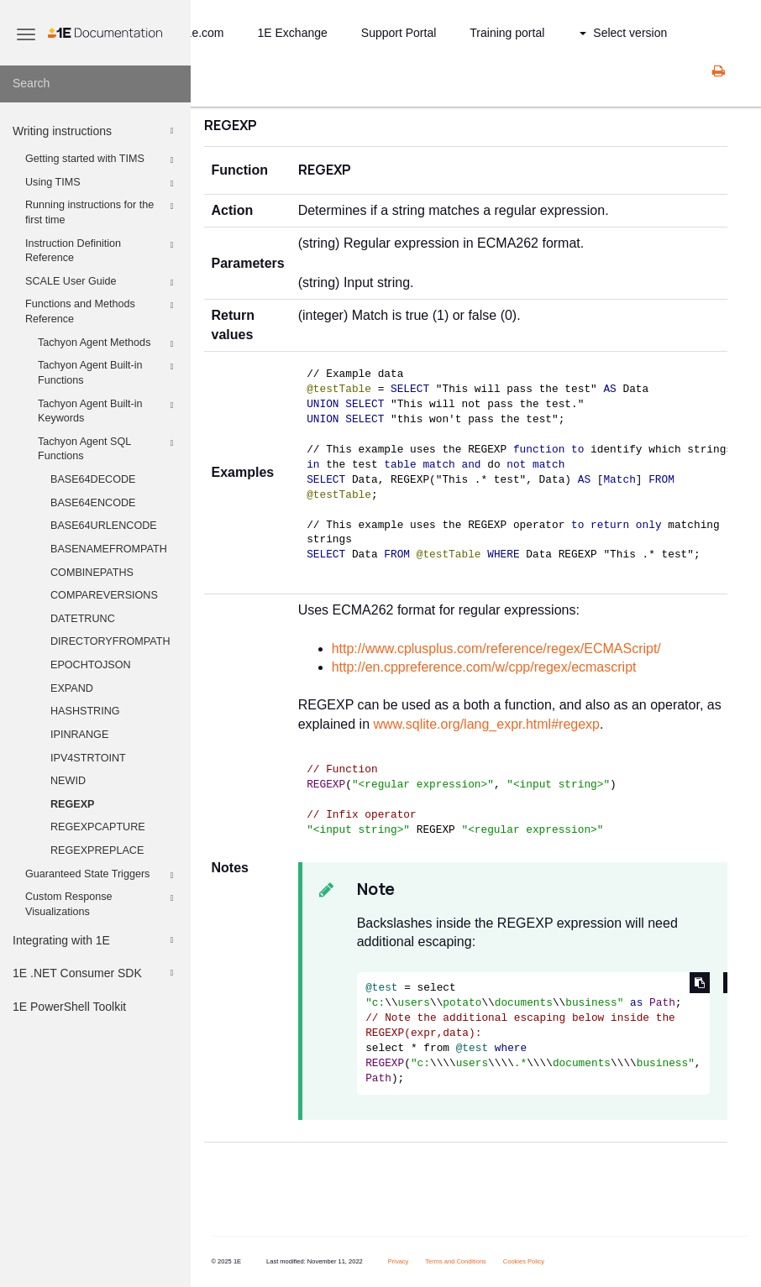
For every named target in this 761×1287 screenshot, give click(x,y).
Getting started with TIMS (102, 160)
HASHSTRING (85, 711)
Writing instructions (96, 131)
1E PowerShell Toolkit (69, 1006)
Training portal (507, 32)
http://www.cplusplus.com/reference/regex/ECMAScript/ (496, 648)
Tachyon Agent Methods (108, 344)
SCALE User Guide (102, 283)
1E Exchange (293, 32)
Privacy (398, 1261)
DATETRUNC (82, 619)
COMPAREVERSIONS (104, 595)
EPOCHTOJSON (90, 665)
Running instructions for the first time (102, 211)
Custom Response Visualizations (102, 903)
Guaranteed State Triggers (102, 875)
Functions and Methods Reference (102, 310)
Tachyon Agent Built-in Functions (108, 372)
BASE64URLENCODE (103, 525)
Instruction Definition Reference (102, 250)
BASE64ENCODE (93, 503)
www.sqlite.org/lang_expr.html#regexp (487, 724)
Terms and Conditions (455, 1261)
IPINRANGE (79, 734)
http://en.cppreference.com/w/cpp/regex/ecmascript (484, 667)
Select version (623, 32)
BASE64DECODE (93, 479)
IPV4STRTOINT (88, 758)
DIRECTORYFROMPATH (110, 641)
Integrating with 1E (96, 940)
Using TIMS (102, 184)
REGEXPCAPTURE (97, 827)
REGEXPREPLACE (97, 850)
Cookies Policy (523, 1261)
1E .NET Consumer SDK (96, 973)
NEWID (68, 781)
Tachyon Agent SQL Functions (108, 448)
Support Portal (399, 32)
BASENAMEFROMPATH (108, 549)
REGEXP (72, 804)
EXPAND (71, 688)
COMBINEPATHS (92, 572)
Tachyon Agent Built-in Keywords (108, 410)
